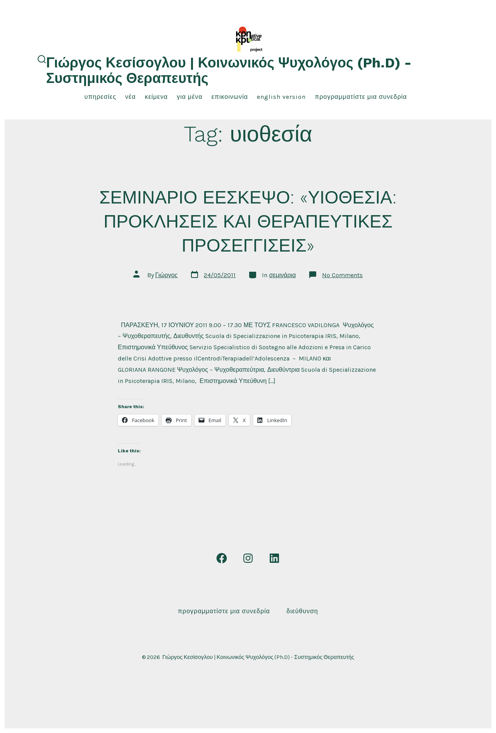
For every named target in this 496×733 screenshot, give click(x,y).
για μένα (189, 96)
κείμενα (156, 96)
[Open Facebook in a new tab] (221, 558)
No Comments (342, 275)
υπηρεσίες (100, 96)
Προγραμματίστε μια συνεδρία (361, 96)
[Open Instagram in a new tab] (248, 558)
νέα (130, 96)
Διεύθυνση (302, 611)
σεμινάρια (282, 275)
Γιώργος (166, 275)
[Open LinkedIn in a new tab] (274, 558)
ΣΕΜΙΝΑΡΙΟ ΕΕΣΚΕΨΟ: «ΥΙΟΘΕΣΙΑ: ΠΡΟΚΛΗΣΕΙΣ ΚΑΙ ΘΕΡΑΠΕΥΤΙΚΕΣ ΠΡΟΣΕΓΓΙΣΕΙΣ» (248, 221)
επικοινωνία (230, 96)
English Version (281, 96)
